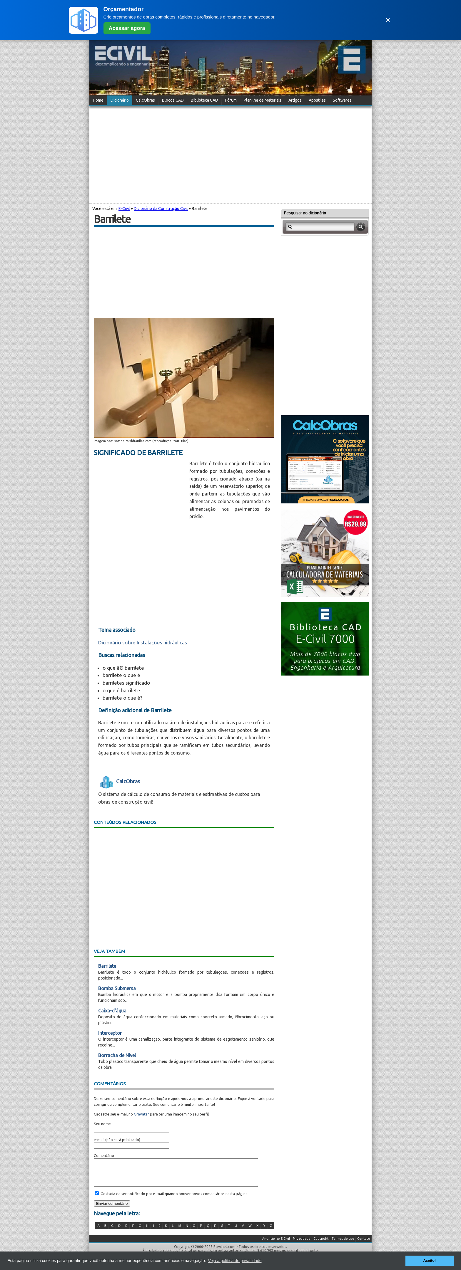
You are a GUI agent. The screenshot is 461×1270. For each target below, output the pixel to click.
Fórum (231, 100)
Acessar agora (127, 28)
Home (98, 100)
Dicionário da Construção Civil (161, 208)
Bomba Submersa (117, 988)
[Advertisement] (230, 154)
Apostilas (317, 100)
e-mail (99, 1140)
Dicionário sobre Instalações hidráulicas (142, 642)
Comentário (104, 1155)
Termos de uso (343, 1244)
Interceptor (110, 1033)
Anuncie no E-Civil (276, 1244)
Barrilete (107, 966)
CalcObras (145, 100)
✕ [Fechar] (387, 20)
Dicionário (120, 100)
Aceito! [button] (429, 1261)
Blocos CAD (173, 100)
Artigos (295, 100)
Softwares (342, 100)
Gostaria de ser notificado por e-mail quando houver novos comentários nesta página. (174, 1199)
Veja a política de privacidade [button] (234, 1260)
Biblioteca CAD (204, 100)
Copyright (321, 1244)
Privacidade (301, 1244)
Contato (363, 1244)
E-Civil (124, 208)
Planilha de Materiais (262, 100)
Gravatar (141, 1114)
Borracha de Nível (117, 1055)
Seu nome (102, 1124)
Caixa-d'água (112, 1010)
